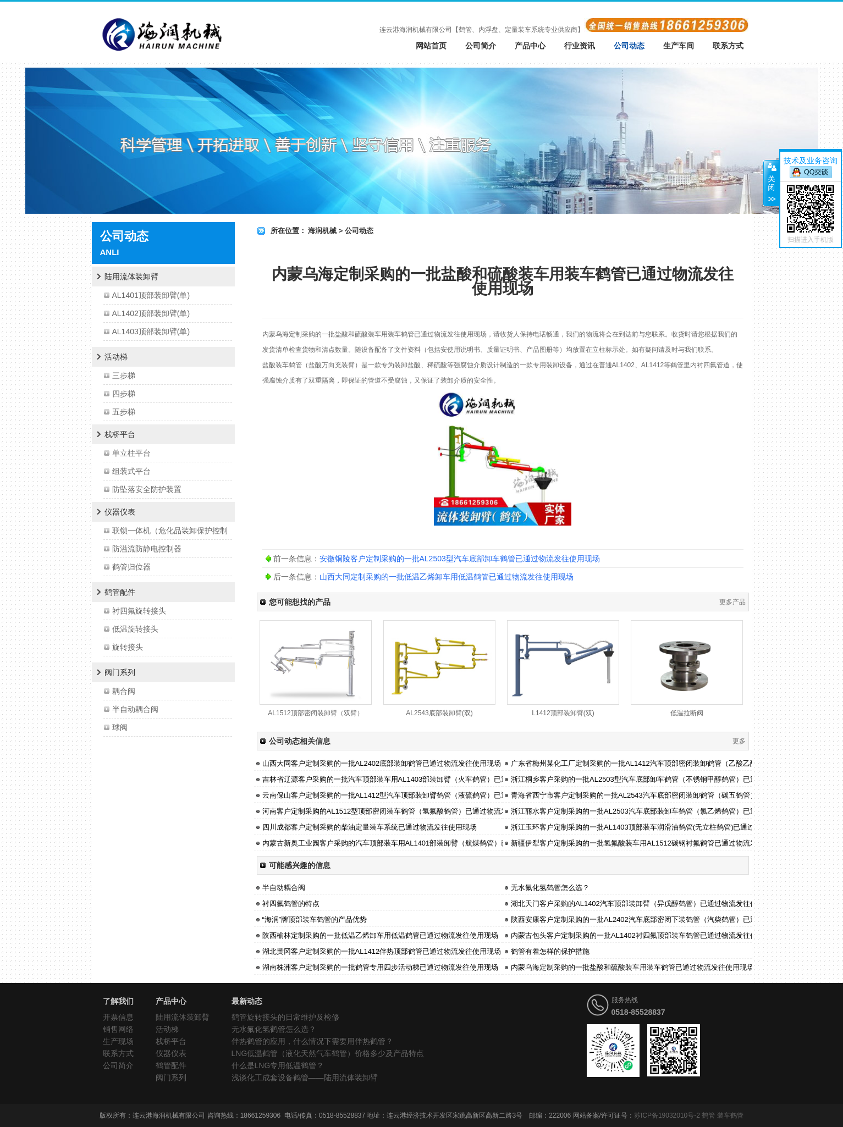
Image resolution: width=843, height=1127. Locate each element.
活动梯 (116, 356)
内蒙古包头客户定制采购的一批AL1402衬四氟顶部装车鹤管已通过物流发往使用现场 (645, 935)
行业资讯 (579, 45)
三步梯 (123, 375)
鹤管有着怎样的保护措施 (550, 951)
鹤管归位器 (131, 566)
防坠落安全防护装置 (146, 489)
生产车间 (678, 45)
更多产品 (732, 602)
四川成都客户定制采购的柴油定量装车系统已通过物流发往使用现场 (369, 827)
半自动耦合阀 (135, 709)
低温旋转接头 (135, 629)
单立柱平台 (131, 453)
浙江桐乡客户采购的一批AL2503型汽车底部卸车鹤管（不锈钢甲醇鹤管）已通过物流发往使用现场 (666, 779)
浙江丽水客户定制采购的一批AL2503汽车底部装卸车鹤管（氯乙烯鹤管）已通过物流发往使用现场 (666, 811)
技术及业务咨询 (811, 160)
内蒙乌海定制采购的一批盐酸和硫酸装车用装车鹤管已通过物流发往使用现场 (632, 967)
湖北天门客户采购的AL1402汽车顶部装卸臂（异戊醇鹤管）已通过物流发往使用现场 (645, 903)
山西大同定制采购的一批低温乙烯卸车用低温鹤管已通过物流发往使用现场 (446, 576)
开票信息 (118, 1017)
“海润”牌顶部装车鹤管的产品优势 (314, 919)
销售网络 (118, 1029)
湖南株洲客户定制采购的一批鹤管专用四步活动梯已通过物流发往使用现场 (380, 967)
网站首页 (431, 45)
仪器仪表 (119, 511)
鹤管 (407, 334)
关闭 (771, 183)
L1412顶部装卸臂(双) (563, 713)
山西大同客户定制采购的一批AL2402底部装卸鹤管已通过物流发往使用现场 (382, 763)
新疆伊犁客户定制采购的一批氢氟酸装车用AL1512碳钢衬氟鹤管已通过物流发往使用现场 (652, 843)
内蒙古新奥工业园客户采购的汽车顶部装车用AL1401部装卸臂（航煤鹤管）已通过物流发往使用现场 (421, 843)
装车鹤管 (730, 1115)
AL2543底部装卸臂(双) (439, 713)
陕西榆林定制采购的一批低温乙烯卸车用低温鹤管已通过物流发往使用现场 (380, 935)
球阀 (120, 727)
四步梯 (123, 393)
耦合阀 (123, 691)
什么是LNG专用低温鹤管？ (278, 1065)
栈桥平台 (119, 434)
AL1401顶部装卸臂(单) (151, 295)
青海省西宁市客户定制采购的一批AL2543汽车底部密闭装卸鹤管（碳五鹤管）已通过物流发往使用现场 (673, 795)
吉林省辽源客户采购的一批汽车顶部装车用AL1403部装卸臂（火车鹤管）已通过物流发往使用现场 (417, 779)
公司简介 (480, 45)
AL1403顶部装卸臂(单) (151, 331)
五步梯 (123, 411)
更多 (739, 741)
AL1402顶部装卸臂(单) (151, 313)
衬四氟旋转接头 (139, 610)
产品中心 (530, 45)
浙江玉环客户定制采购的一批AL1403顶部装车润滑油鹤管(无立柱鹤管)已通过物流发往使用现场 (661, 827)
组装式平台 (131, 471)
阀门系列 (119, 672)
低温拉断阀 (686, 713)
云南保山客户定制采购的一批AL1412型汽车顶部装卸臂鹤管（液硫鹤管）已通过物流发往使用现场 (417, 795)
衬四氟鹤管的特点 (290, 903)
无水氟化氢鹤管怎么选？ (550, 887)
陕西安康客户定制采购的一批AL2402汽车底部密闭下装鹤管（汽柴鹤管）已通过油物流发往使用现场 (670, 919)
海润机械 (322, 230)
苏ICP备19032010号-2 (667, 1115)
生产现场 (118, 1041)
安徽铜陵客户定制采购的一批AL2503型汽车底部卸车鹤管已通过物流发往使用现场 (459, 558)
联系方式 (728, 45)
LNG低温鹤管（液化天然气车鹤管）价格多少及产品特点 (328, 1053)
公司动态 (629, 45)
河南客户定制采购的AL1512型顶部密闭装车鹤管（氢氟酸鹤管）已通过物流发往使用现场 (403, 811)
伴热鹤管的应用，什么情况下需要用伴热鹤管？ (312, 1041)
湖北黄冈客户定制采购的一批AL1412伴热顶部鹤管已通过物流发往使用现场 (382, 951)
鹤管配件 (119, 592)
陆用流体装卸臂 (131, 276)
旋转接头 (127, 647)
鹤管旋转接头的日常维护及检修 (285, 1017)
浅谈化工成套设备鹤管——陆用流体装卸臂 (305, 1077)
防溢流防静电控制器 (146, 548)
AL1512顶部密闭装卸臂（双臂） (315, 713)
